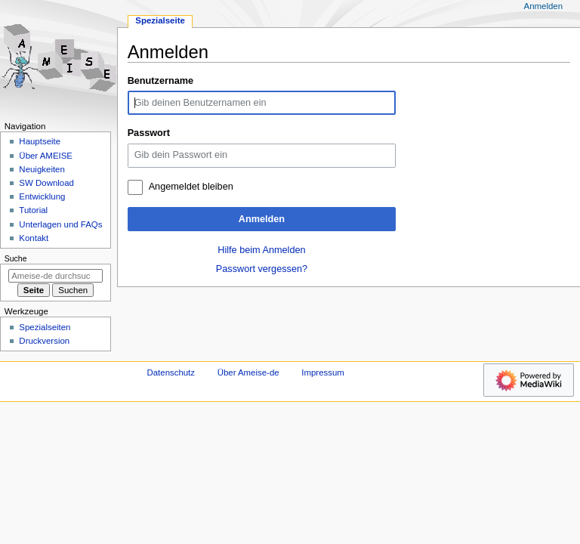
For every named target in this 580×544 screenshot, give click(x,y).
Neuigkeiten (42, 169)
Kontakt (33, 238)
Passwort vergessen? (261, 269)
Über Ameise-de (248, 372)
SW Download (46, 182)
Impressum (322, 372)
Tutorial (33, 210)
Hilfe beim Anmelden (261, 250)
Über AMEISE (45, 155)
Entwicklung (42, 196)
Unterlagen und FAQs (60, 224)
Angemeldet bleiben (191, 186)
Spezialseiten (44, 327)
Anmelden (262, 219)
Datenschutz (171, 372)
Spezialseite (160, 20)
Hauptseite (39, 141)
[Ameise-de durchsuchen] (55, 276)
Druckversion (44, 340)
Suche (16, 258)
